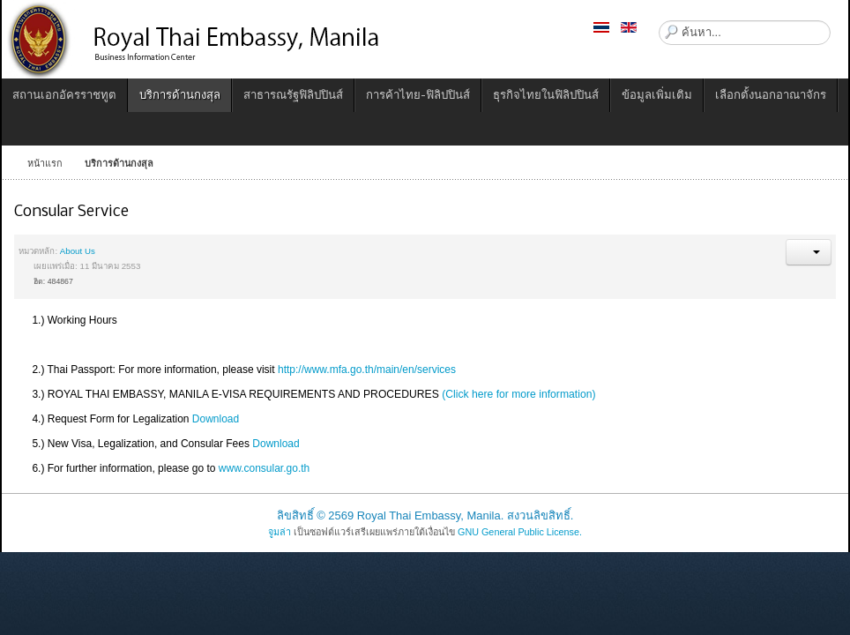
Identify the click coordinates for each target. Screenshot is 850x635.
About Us (77, 251)
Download (215, 419)
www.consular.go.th (264, 468)
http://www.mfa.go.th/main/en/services (367, 369)
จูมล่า (279, 532)
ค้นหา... (659, 20)
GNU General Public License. (520, 532)
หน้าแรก (45, 163)
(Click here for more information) (518, 394)
